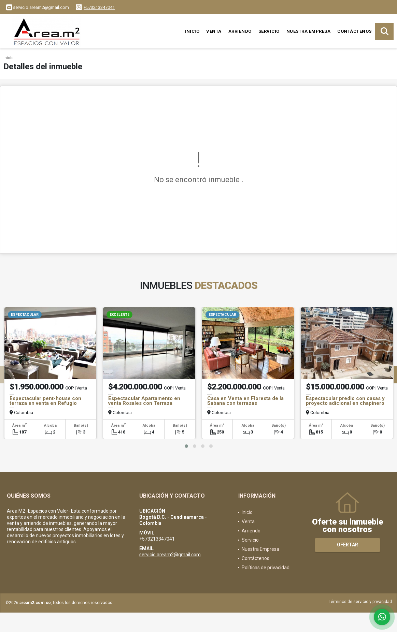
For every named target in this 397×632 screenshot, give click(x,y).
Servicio (269, 31)
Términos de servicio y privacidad (360, 601)
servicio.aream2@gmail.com (170, 554)
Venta (214, 31)
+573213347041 (99, 7)
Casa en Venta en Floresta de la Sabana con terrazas (245, 400)
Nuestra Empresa (308, 31)
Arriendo (240, 31)
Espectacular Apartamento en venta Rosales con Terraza (144, 400)
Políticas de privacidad (265, 567)
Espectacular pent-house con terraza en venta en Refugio (45, 400)
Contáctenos (354, 31)
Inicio (192, 31)
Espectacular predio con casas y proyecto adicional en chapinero (345, 400)
